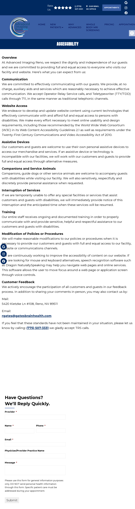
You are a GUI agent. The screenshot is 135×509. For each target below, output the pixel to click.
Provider (11, 412)
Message (11, 463)
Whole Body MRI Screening (93, 27)
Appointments (111, 8)
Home (41, 24)
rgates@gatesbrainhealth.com (26, 316)
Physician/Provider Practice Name (24, 451)
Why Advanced (74, 26)
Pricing (109, 24)
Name (9, 426)
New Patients (55, 26)
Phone (40, 426)
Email (9, 440)
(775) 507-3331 (37, 328)
